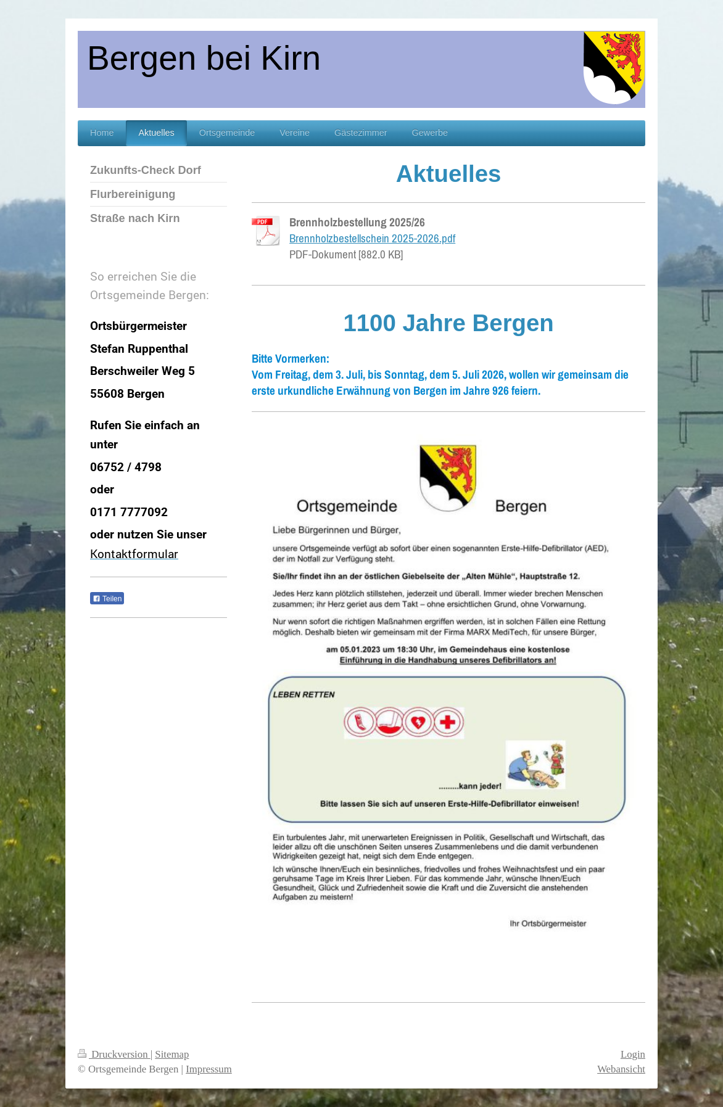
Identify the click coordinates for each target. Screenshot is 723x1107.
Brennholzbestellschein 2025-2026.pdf (372, 238)
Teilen (107, 599)
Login (633, 1054)
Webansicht (621, 1069)
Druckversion (114, 1054)
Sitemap (172, 1054)
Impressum (209, 1069)
